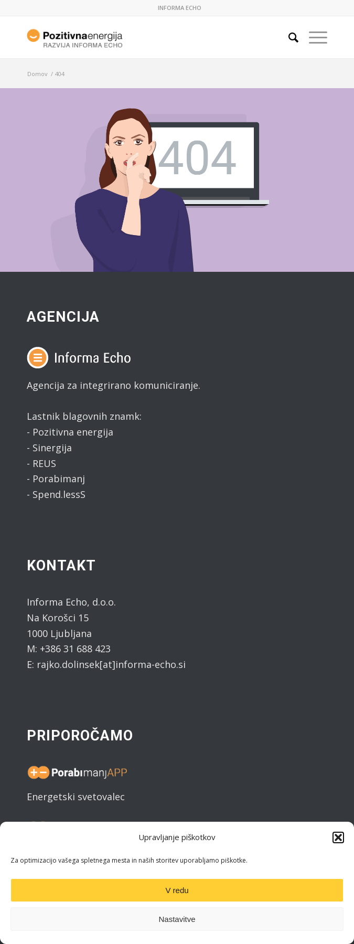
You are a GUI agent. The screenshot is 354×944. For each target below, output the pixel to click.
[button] (338, 837)
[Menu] (312, 37)
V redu (176, 890)
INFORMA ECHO (179, 8)
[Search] (288, 37)
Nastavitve (176, 919)
